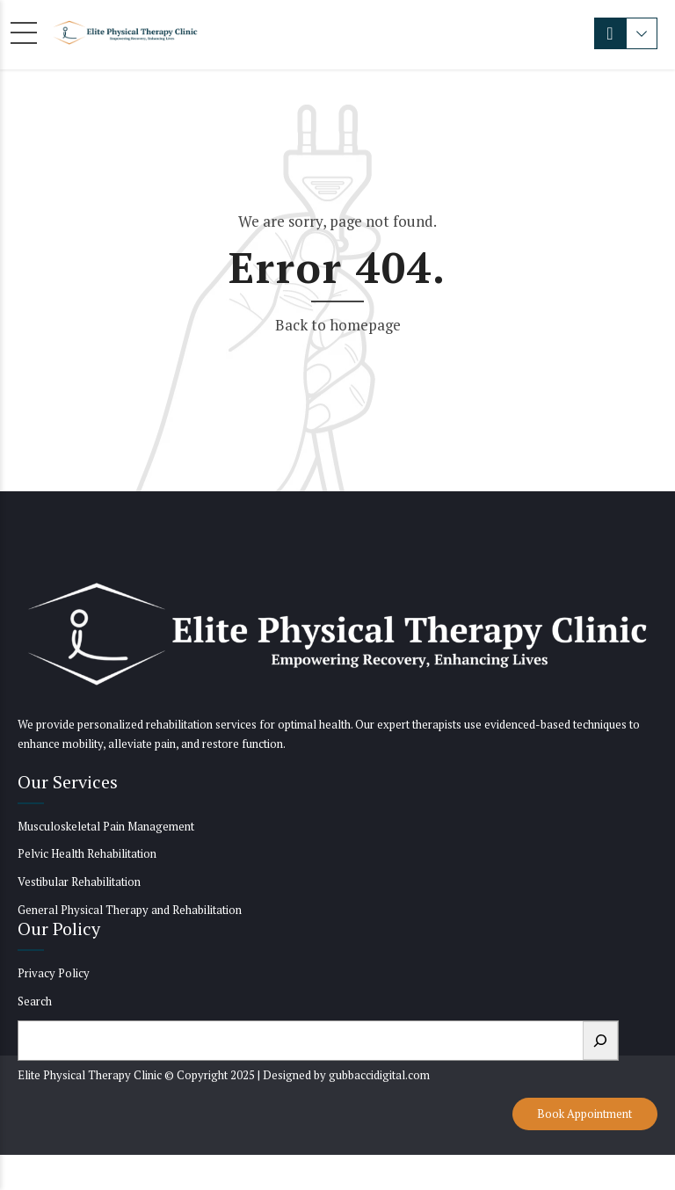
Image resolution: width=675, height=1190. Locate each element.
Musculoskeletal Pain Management (106, 826)
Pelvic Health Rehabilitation (87, 853)
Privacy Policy (54, 973)
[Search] (600, 1040)
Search (35, 1001)
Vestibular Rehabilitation (79, 881)
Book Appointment (584, 1113)
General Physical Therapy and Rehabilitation (130, 910)
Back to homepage (338, 325)
